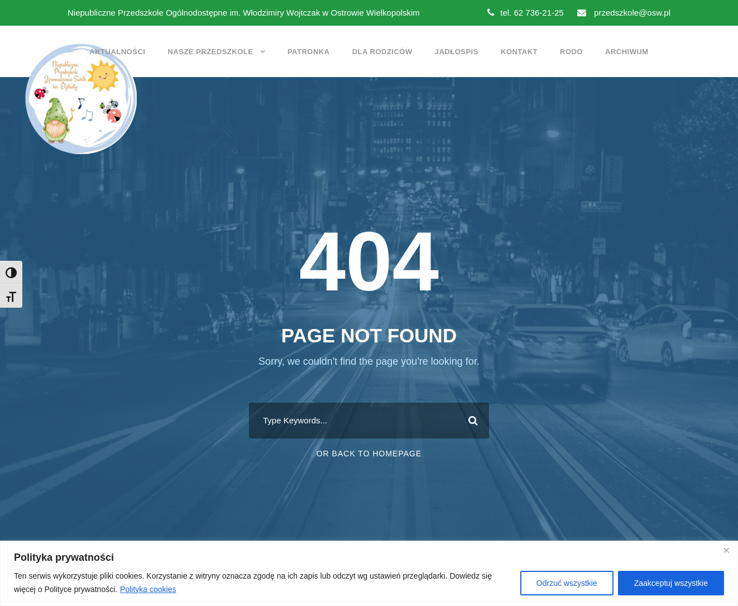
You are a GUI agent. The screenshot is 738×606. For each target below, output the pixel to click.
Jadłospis (456, 51)
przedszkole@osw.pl (623, 12)
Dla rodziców (382, 51)
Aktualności (117, 51)
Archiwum (627, 51)
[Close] (726, 550)
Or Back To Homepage (369, 453)
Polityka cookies (148, 589)
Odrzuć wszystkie (566, 583)
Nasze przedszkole (210, 51)
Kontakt (519, 51)
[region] (369, 573)
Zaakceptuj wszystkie (671, 583)
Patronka (308, 51)
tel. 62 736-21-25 (525, 12)
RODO (571, 51)
